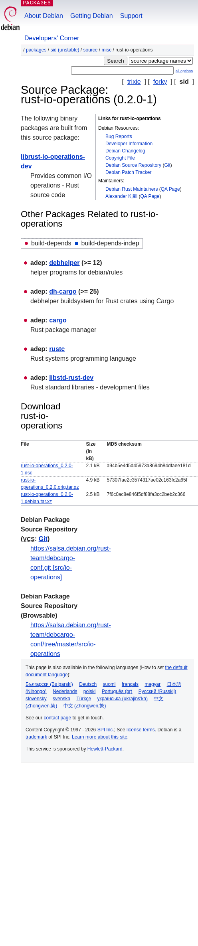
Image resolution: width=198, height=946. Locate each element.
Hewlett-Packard (105, 749)
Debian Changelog (125, 151)
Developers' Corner (51, 38)
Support (131, 15)
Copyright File (120, 158)
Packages (36, 50)
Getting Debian (91, 15)
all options (184, 71)
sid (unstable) (64, 50)
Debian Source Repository (133, 165)
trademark (36, 737)
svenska (61, 698)
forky (160, 81)
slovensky (36, 698)
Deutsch (88, 684)
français (130, 684)
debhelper (64, 262)
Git (167, 165)
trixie (134, 81)
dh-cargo (62, 291)
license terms (141, 730)
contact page (57, 718)
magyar (152, 684)
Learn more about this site (99, 737)
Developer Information (128, 143)
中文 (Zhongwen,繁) (84, 706)
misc (107, 50)
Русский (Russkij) (157, 691)
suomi (109, 684)
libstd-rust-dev (71, 377)
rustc (57, 349)
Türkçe (83, 698)
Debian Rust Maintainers (131, 189)
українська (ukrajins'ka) (122, 698)
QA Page (170, 189)
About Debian (43, 15)
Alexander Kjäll (121, 196)
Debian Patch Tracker (128, 172)
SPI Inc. (105, 730)
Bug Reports (118, 136)
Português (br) (117, 691)
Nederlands (65, 691)
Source (90, 50)
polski (89, 691)
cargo (58, 320)
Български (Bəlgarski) (49, 684)
